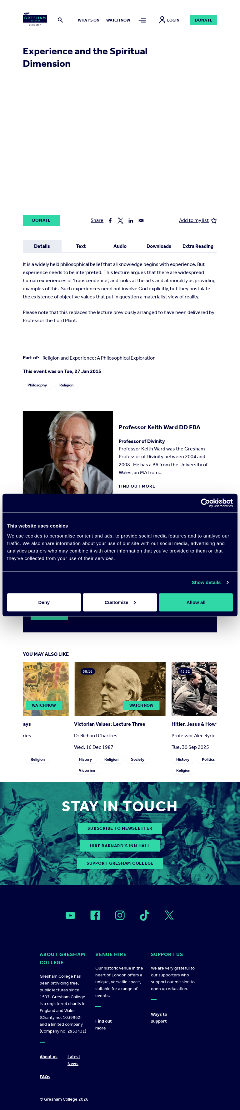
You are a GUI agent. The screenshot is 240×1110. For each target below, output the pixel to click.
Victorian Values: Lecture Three (109, 724)
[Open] (70, 915)
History (85, 759)
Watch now (118, 20)
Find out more (137, 486)
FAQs (45, 1076)
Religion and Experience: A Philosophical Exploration (99, 358)
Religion (66, 385)
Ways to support (159, 1018)
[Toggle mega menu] (142, 20)
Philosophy (37, 385)
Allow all (196, 602)
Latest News (74, 1060)
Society (137, 759)
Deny (44, 602)
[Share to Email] (141, 220)
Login (169, 20)
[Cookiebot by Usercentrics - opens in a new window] (205, 503)
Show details (206, 582)
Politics (208, 759)
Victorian (87, 770)
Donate (204, 20)
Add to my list (198, 220)
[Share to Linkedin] (131, 220)
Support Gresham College (120, 863)
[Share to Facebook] (110, 220)
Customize (120, 602)
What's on (88, 20)
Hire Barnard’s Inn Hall (120, 845)
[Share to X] (120, 220)
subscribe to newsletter (120, 828)
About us (49, 1056)
